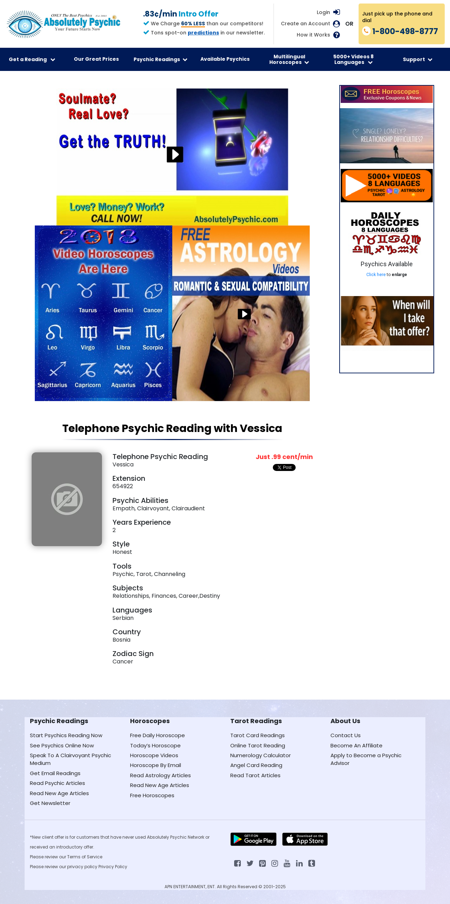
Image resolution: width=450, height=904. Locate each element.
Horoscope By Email (155, 765)
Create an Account (305, 23)
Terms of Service (84, 857)
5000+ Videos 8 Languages (353, 59)
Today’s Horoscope (155, 745)
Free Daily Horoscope (157, 735)
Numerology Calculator (260, 755)
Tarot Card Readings (257, 735)
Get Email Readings (55, 773)
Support (417, 59)
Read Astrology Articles (160, 775)
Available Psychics (225, 59)
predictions (203, 32)
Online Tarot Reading (257, 745)
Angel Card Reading (256, 765)
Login (323, 12)
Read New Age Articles (59, 793)
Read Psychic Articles (57, 783)
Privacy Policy (112, 867)
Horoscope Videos (154, 755)
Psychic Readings (160, 59)
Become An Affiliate (356, 745)
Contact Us (345, 735)
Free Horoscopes (152, 795)
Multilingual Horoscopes (289, 59)
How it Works (313, 35)
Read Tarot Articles (255, 775)
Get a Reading (32, 59)
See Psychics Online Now (62, 745)
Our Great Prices (96, 59)
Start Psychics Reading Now (66, 735)
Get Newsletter (50, 803)
